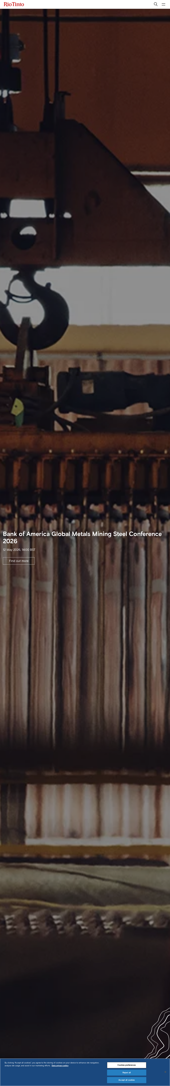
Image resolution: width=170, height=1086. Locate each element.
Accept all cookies (126, 1080)
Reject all (127, 1073)
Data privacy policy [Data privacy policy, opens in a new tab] (60, 1066)
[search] (156, 4)
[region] (85, 1072)
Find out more (19, 561)
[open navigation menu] (163, 4)
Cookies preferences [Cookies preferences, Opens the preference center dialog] (126, 1065)
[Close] (165, 1072)
